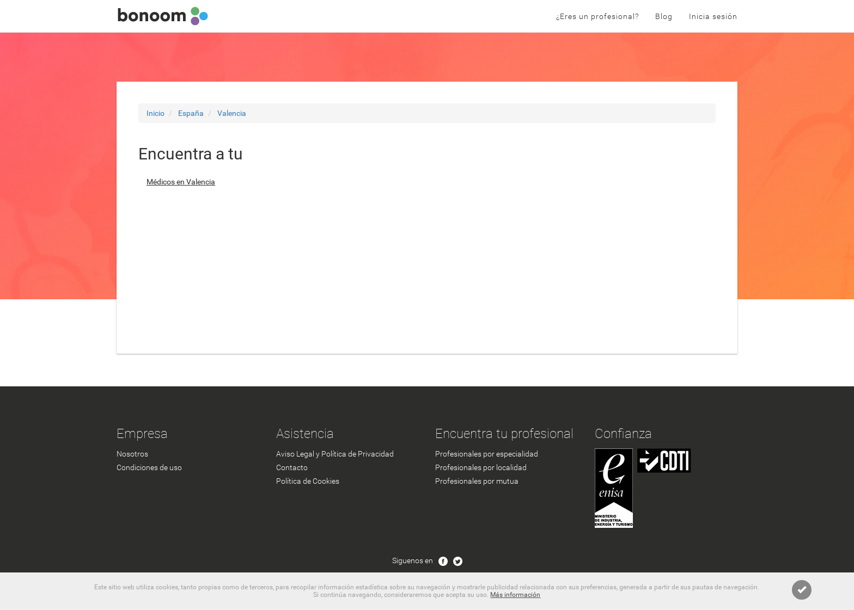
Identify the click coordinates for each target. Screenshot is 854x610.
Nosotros (132, 453)
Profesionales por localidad (481, 467)
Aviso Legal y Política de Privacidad (335, 453)
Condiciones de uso (149, 467)
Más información (515, 595)
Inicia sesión (713, 16)
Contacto (292, 467)
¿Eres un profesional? (597, 16)
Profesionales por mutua (476, 481)
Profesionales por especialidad (486, 453)
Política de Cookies (307, 481)
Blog (664, 16)
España (191, 113)
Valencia (231, 113)
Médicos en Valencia (181, 181)
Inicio (155, 113)
